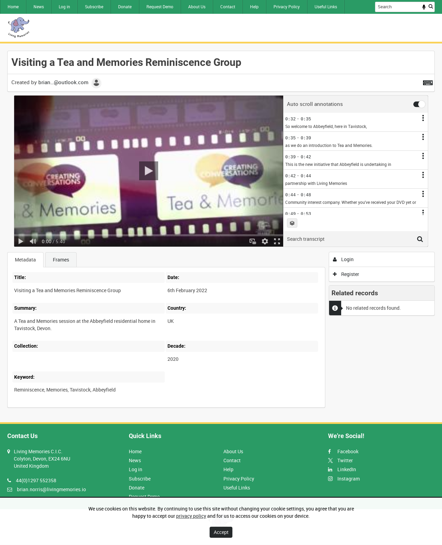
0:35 (306, 119)
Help (254, 6)
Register (346, 274)
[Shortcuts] (428, 81)
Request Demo (159, 6)
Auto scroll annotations (315, 104)
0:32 (290, 119)
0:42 (306, 157)
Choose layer (292, 223)
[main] (221, 233)
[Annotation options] (423, 118)
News (38, 6)
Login (343, 259)
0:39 (306, 138)
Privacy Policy (286, 6)
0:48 (306, 195)
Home (13, 6)
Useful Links (326, 6)
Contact (227, 6)
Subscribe (94, 6)
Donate (125, 6)
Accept (221, 532)
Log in (64, 6)
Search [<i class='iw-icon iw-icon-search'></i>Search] (431, 6)
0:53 (306, 214)
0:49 (290, 214)
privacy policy (191, 516)
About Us (196, 6)
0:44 (306, 176)
